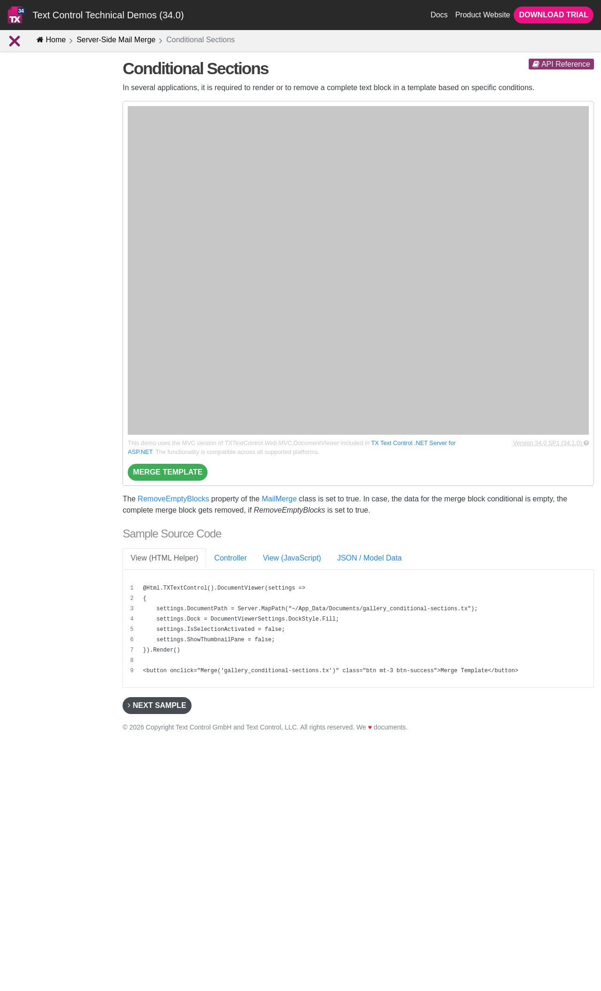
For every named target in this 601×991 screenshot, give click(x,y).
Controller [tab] (230, 558)
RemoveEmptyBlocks (173, 499)
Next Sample (157, 705)
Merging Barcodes (46, 292)
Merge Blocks (39, 229)
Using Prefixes (40, 340)
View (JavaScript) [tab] (292, 558)
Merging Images (43, 308)
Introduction (31, 182)
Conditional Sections (52, 261)
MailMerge (279, 499)
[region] (359, 629)
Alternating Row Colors (53, 245)
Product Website (482, 15)
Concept (26, 197)
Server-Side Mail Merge (116, 40)
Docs (439, 15)
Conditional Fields (45, 276)
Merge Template (167, 472)
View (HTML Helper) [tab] (164, 558)
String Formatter (43, 324)
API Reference (561, 64)
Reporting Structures (49, 213)
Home (51, 40)
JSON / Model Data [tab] (369, 558)
